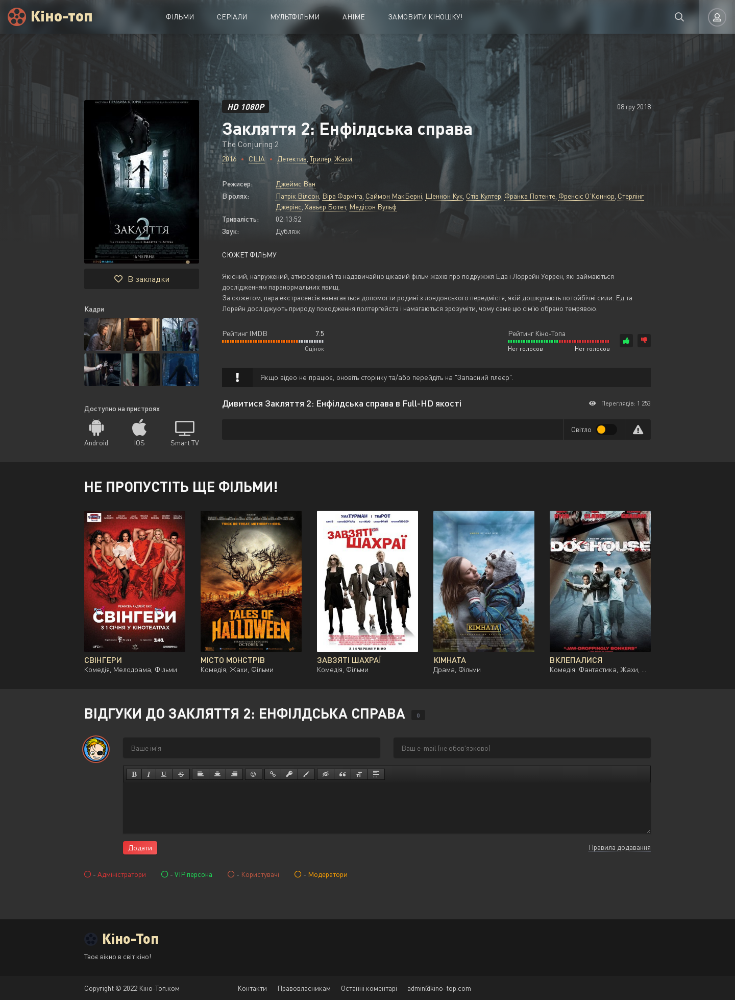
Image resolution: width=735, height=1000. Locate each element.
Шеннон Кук (444, 196)
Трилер (320, 158)
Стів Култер (483, 196)
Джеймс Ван (295, 183)
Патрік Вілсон (297, 196)
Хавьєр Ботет (325, 206)
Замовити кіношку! (425, 16)
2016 (229, 158)
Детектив (292, 158)
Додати (140, 847)
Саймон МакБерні (393, 196)
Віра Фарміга (342, 196)
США (257, 158)
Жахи (343, 158)
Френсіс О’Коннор (586, 196)
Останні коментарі (369, 988)
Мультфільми (295, 16)
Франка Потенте (529, 196)
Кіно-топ (62, 15)
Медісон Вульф (373, 206)
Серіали (232, 16)
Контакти (252, 988)
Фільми (180, 16)
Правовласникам (304, 988)
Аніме (353, 16)
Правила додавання (620, 847)
